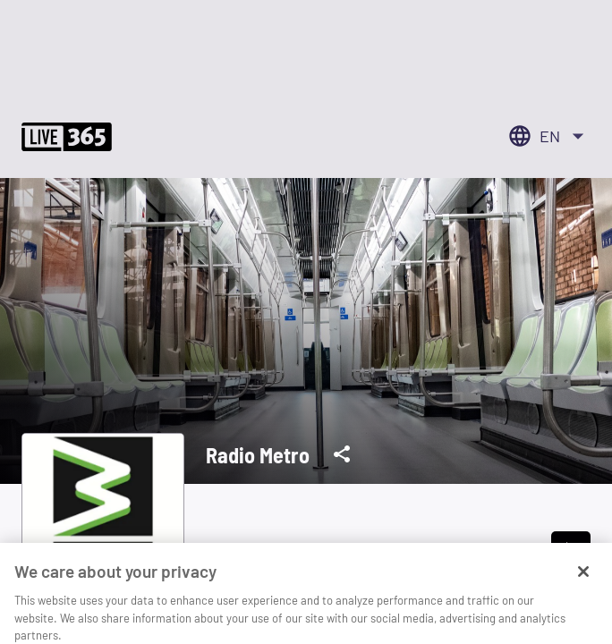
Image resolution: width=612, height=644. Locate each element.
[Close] (583, 585)
